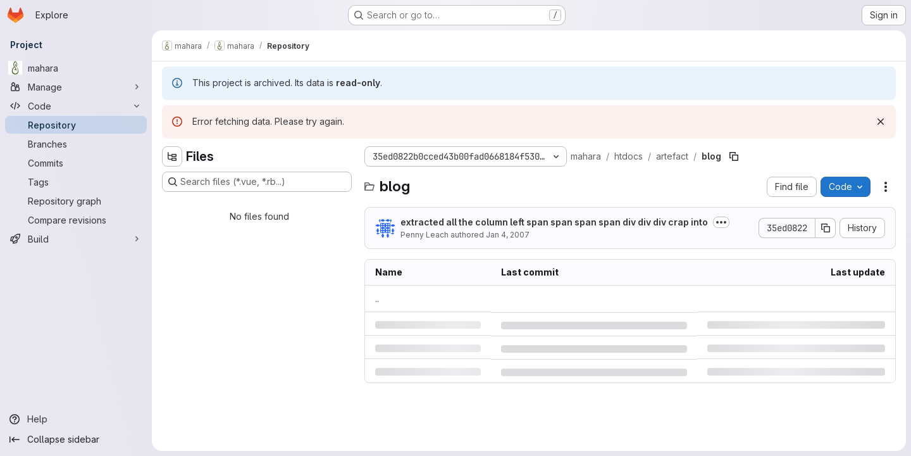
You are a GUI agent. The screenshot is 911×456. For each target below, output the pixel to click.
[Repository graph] (76, 201)
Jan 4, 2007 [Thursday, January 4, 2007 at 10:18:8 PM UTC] (508, 234)
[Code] (76, 106)
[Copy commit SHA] (825, 228)
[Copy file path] (734, 156)
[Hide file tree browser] (172, 156)
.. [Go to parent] (377, 298)
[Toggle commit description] (721, 222)
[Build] (76, 239)
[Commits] (76, 163)
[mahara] (76, 68)
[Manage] (76, 87)
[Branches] (76, 144)
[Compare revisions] (76, 220)
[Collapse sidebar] (76, 439)
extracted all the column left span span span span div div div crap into (554, 222)
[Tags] (76, 182)
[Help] (76, 419)
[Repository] (76, 125)
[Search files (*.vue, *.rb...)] (257, 182)
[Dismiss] (880, 121)
